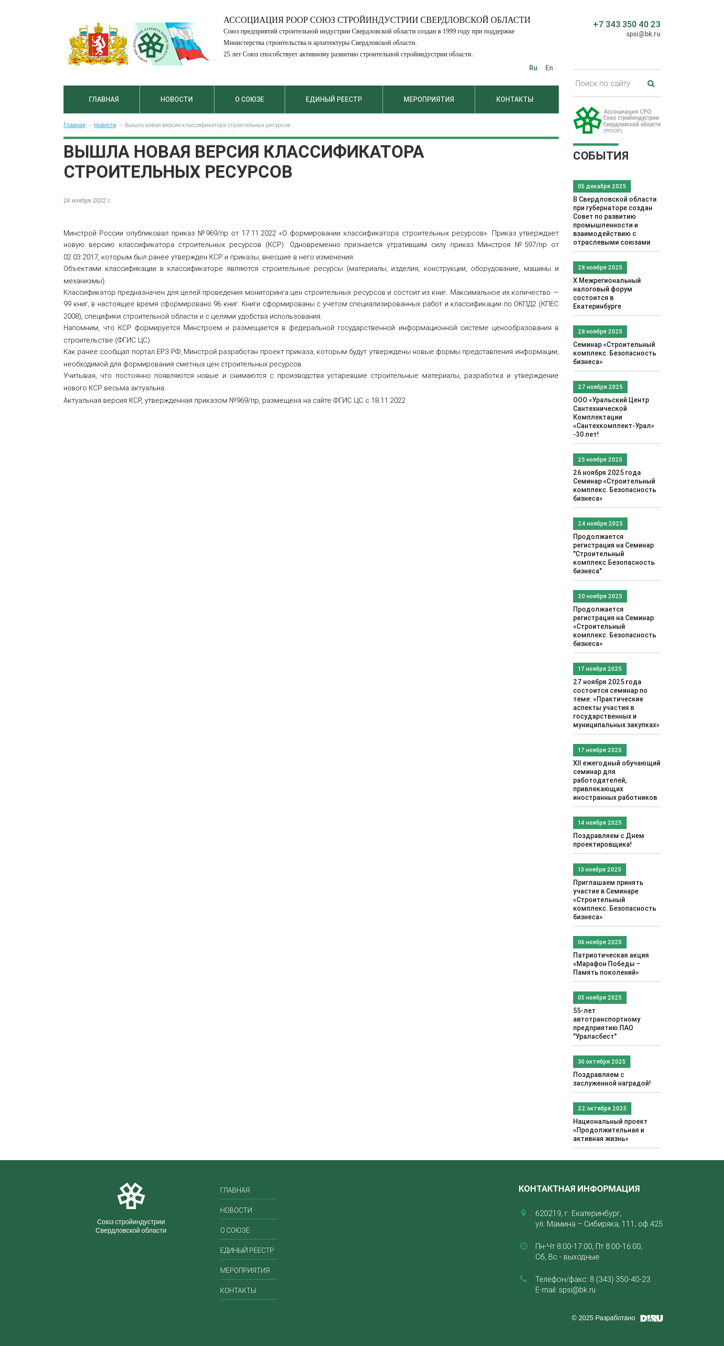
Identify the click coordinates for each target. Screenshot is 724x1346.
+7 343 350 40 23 (626, 24)
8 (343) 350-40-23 (620, 1279)
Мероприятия (429, 99)
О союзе (249, 99)
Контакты (514, 99)
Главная (104, 99)
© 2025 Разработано (603, 1318)
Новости (176, 99)
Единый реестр (334, 99)
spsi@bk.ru (643, 34)
